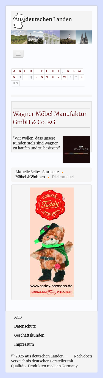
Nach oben (83, 356)
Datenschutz (25, 326)
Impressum (24, 344)
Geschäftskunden (29, 335)
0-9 (15, 83)
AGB (18, 317)
